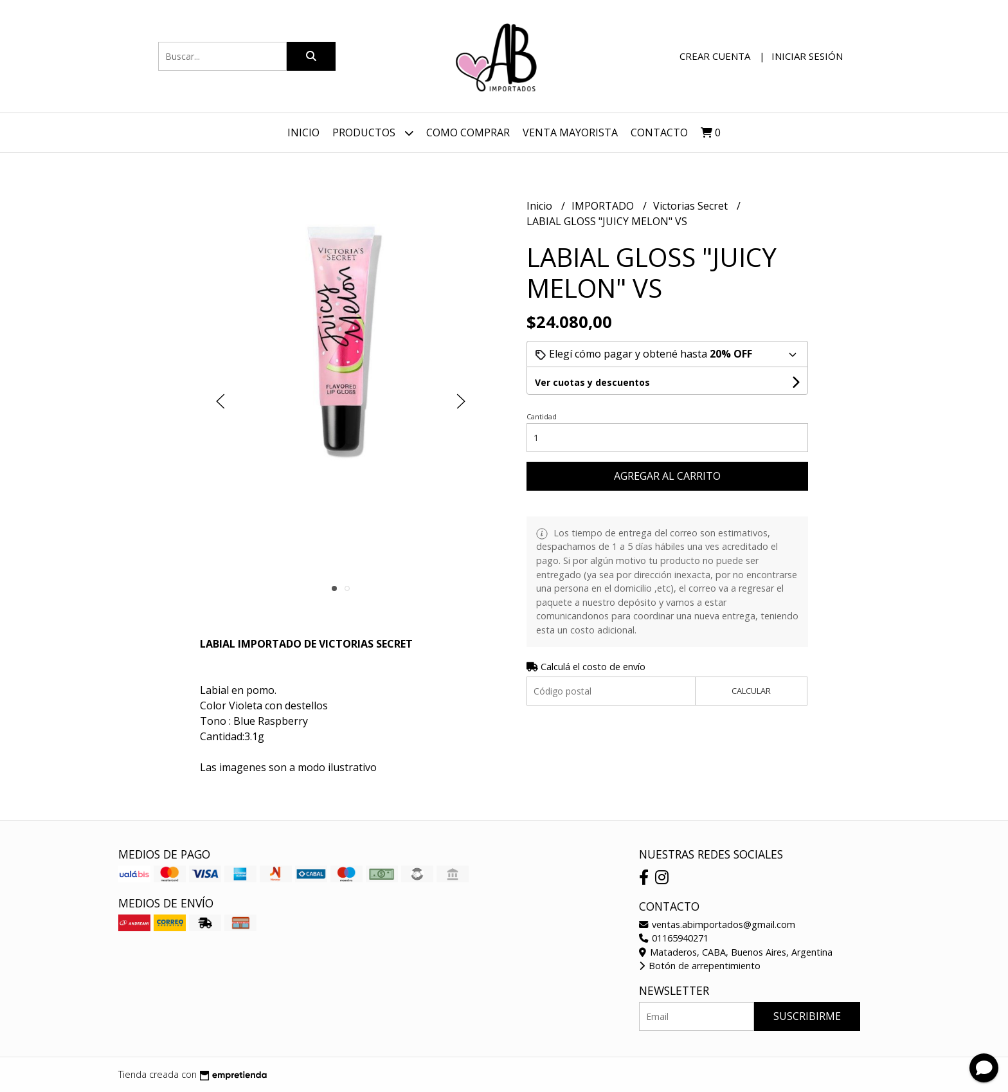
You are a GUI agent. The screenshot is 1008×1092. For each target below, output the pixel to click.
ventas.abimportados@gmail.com (717, 924)
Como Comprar (468, 132)
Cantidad (541, 416)
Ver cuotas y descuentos (592, 382)
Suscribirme (807, 1016)
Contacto (659, 132)
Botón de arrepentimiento (699, 966)
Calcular (751, 690)
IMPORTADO (604, 206)
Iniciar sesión (807, 56)
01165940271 (673, 938)
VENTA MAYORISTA (570, 132)
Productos (372, 132)
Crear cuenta (715, 56)
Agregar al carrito (667, 476)
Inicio (303, 132)
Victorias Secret (691, 206)
